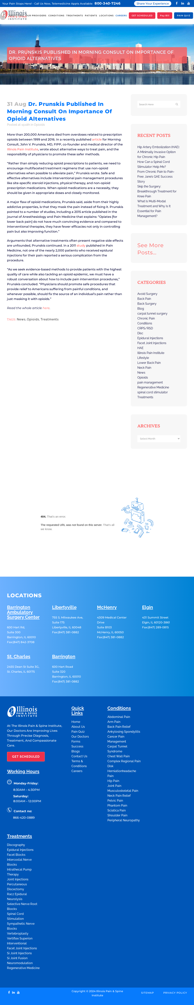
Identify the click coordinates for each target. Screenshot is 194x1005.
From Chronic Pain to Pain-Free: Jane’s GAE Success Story (155, 176)
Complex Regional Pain (124, 747)
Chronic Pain (146, 318)
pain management (150, 382)
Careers (76, 756)
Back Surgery (146, 303)
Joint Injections (17, 865)
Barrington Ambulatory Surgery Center (23, 597)
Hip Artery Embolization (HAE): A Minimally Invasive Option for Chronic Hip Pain (158, 152)
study (81, 245)
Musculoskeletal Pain (122, 776)
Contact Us (79, 742)
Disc (140, 333)
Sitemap (147, 978)
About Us (78, 712)
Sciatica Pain (116, 796)
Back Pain (144, 299)
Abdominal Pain (118, 702)
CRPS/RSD (145, 328)
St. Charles (18, 642)
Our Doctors (80, 722)
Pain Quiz (78, 717)
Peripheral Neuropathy (123, 806)
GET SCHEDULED (26, 742)
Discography (16, 830)
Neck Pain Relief (119, 781)
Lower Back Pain (149, 363)
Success (77, 732)
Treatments (50, 319)
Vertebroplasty (17, 919)
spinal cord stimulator (152, 392)
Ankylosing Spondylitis (123, 717)
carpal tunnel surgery (152, 313)
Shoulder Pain (117, 801)
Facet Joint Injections (151, 343)
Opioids (21, 89)
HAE (140, 348)
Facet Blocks (16, 840)
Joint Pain (114, 771)
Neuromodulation (20, 948)
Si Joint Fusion (17, 944)
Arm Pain (113, 707)
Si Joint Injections (19, 939)
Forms (75, 727)
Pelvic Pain (115, 786)
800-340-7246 (107, 3)
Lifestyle (143, 358)
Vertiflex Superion (19, 924)
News (21, 319)
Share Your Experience (153, 3)
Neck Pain (144, 367)
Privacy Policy (175, 978)
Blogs (75, 737)
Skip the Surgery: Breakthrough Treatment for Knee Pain (157, 191)
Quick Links (77, 696)
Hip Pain (113, 766)
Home (10, 89)
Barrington (63, 642)
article (97, 139)
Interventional (17, 929)
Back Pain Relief (118, 712)
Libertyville (64, 593)
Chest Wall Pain (118, 742)
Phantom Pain (117, 791)
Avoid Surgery (147, 294)
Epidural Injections (150, 338)
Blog (140, 308)
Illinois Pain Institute (22, 149)
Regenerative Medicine (153, 387)
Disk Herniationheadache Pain (121, 756)
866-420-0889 (24, 803)
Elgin (147, 593)
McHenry (107, 593)
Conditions (144, 323)
